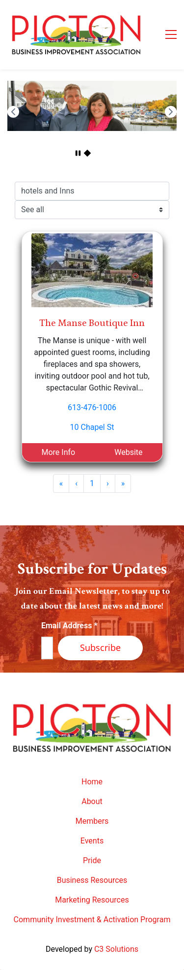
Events (92, 840)
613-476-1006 (92, 407)
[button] (13, 112)
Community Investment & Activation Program (92, 919)
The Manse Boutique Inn (92, 323)
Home (92, 781)
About (92, 801)
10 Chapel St (92, 427)
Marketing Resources (92, 900)
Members (92, 821)
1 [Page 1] (92, 483)
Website (128, 452)
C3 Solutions (116, 949)
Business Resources (92, 880)
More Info (59, 452)
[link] (92, 86)
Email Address (69, 625)
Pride (92, 860)
